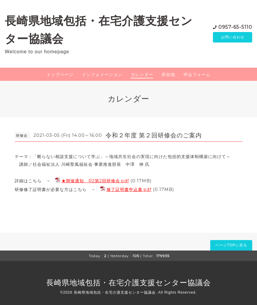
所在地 (168, 74)
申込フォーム (197, 74)
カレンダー (142, 74)
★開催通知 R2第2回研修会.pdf (95, 180)
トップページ (59, 74)
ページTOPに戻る (231, 245)
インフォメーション (102, 74)
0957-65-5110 (235, 27)
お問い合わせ (232, 37)
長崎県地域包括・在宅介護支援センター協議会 (128, 282)
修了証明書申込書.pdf (128, 189)
